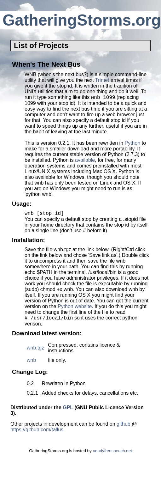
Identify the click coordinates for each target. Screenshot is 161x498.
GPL (68, 410)
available (85, 161)
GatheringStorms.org (82, 20)
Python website (75, 308)
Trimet (102, 80)
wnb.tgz (35, 350)
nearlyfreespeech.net (112, 453)
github (123, 426)
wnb (31, 363)
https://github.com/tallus (36, 432)
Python (132, 144)
